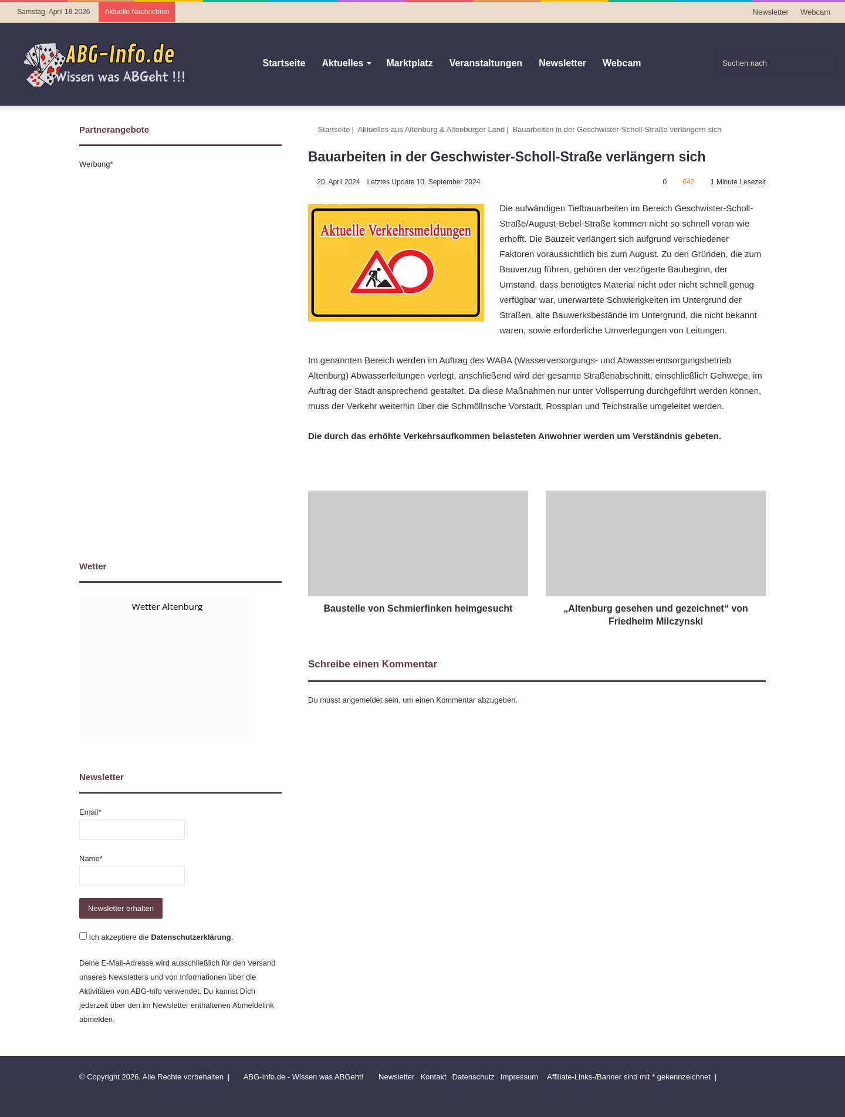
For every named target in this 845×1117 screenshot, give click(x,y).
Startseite (283, 63)
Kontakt (433, 1076)
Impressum (519, 1076)
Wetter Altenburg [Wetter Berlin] (167, 606)
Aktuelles (342, 63)
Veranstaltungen (485, 63)
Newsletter (771, 12)
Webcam (815, 12)
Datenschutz (473, 1076)
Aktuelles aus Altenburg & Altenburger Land (431, 129)
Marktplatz (410, 63)
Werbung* (96, 164)
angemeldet (363, 700)
